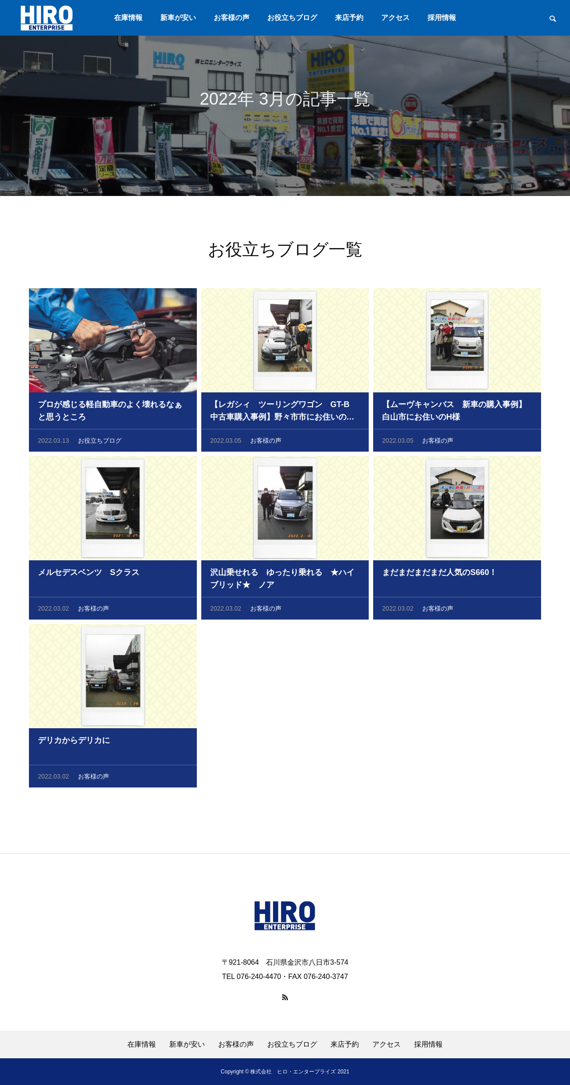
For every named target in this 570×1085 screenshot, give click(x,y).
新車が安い (178, 17)
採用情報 (442, 17)
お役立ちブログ (292, 17)
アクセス (395, 17)
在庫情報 (128, 17)
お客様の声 (231, 17)
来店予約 (349, 17)
